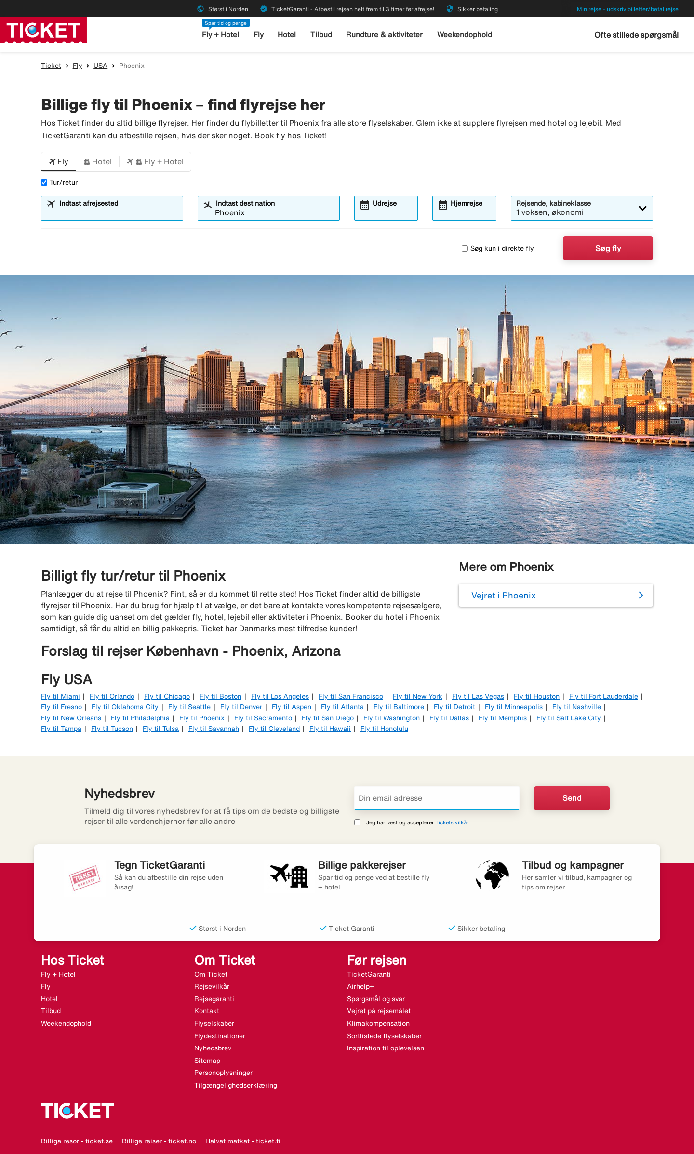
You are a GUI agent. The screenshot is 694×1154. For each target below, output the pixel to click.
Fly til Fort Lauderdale (603, 696)
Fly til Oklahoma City (125, 706)
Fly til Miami (60, 696)
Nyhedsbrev (212, 1048)
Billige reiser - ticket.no (159, 1141)
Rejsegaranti (214, 998)
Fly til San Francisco (351, 696)
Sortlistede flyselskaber (384, 1036)
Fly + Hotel (220, 34)
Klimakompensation (378, 1023)
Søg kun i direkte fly (498, 248)
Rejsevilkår (211, 986)
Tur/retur (59, 182)
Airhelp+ (360, 986)
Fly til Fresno (61, 706)
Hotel (287, 34)
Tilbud (321, 34)
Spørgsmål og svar (376, 998)
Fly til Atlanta (342, 706)
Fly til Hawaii (330, 728)
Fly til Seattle (189, 706)
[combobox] (118, 212)
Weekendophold (464, 34)
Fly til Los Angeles (280, 696)
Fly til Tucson (112, 728)
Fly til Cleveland (274, 728)
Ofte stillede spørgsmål (636, 35)
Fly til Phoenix (202, 718)
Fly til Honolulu (384, 728)
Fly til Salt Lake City (568, 718)
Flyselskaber (214, 1023)
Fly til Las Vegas (478, 696)
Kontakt (206, 1011)
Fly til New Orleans (71, 718)
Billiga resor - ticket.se (77, 1141)
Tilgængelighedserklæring (235, 1085)
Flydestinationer (219, 1036)
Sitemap (207, 1060)
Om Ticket (210, 974)
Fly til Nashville (576, 706)
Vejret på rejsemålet (379, 1011)
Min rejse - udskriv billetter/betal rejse (628, 9)
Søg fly (608, 248)
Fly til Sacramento (263, 718)
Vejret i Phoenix (503, 595)
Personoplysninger (223, 1072)
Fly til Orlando (112, 696)
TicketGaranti (369, 974)
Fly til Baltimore (399, 706)
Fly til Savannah (213, 728)
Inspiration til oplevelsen (385, 1048)
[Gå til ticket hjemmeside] (43, 29)
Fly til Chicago (167, 696)
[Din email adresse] (437, 798)
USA (100, 65)
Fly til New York (417, 696)
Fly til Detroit (454, 706)
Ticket (51, 65)
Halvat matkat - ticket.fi (242, 1141)
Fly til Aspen (291, 706)
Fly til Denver (241, 706)
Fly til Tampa (61, 728)
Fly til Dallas (449, 718)
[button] (58, 162)
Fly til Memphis (503, 718)
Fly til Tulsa (161, 728)
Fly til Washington (391, 718)
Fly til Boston (220, 696)
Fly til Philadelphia (140, 718)
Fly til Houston (537, 696)
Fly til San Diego (328, 718)
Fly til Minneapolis (514, 706)
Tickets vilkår (451, 822)
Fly (259, 34)
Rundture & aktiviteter (384, 34)
